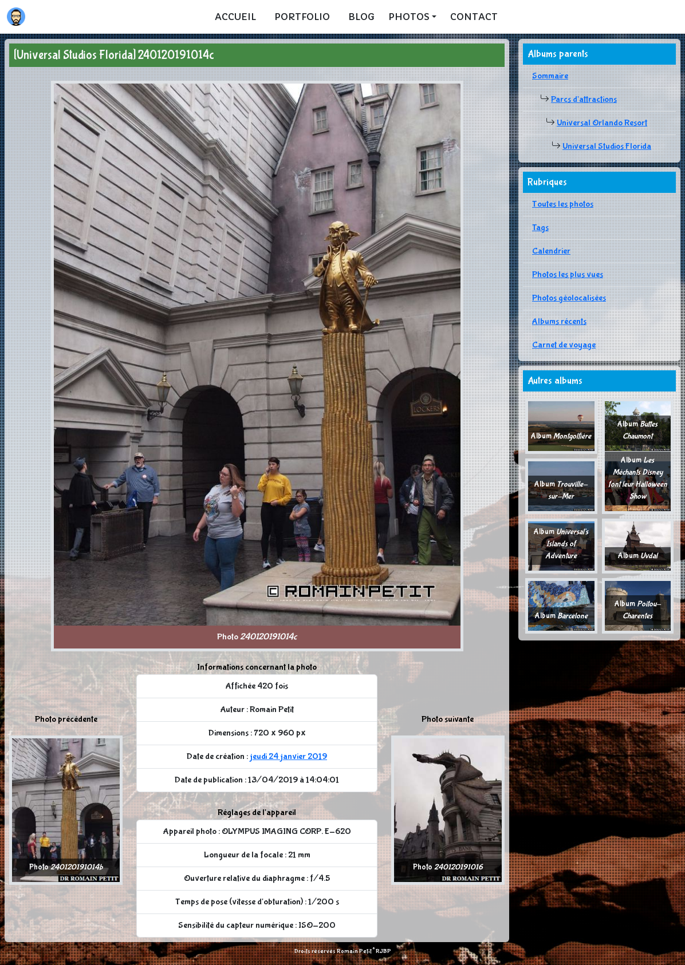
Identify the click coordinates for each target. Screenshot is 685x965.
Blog (361, 16)
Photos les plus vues (567, 274)
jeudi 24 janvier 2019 (288, 756)
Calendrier (551, 251)
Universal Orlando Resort (602, 122)
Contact (474, 16)
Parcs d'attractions (584, 99)
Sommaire (550, 75)
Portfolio (302, 16)
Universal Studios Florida (606, 146)
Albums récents (559, 321)
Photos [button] (409, 16)
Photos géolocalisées (569, 297)
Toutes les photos (562, 204)
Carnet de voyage (564, 344)
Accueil (235, 16)
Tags (540, 227)
